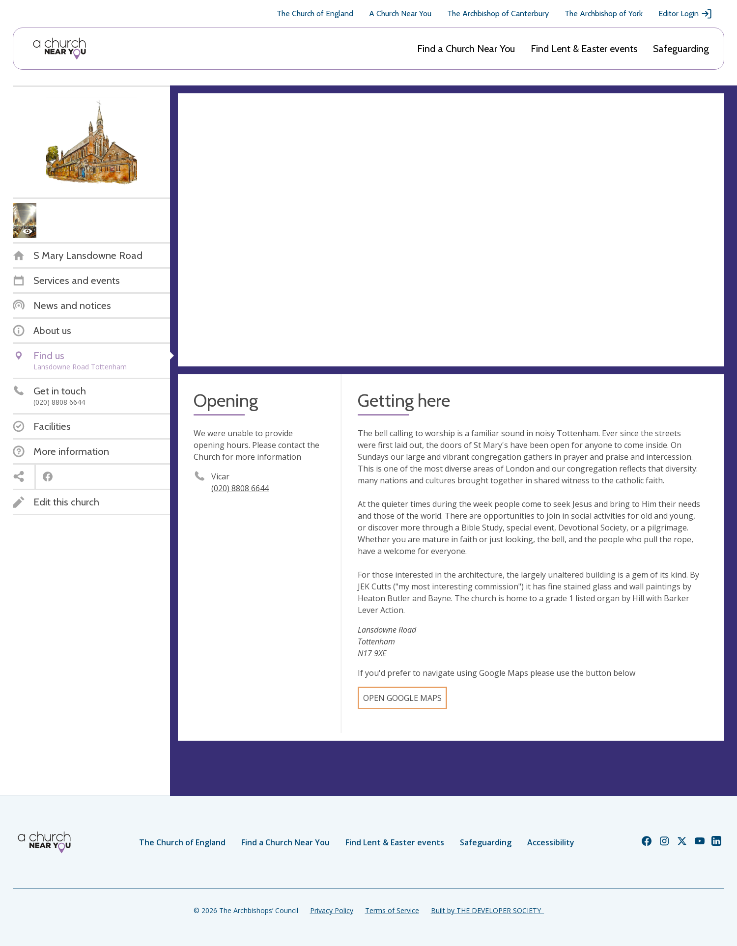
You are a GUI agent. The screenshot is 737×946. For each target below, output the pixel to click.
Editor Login (685, 14)
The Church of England (315, 13)
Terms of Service (392, 910)
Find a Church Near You (466, 49)
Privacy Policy (331, 910)
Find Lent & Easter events (584, 49)
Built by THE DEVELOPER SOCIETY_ (487, 910)
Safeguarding (681, 49)
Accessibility (550, 842)
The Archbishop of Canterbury (498, 13)
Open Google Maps (402, 698)
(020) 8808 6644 (240, 488)
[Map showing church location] (451, 229)
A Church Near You (400, 13)
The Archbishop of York (604, 13)
